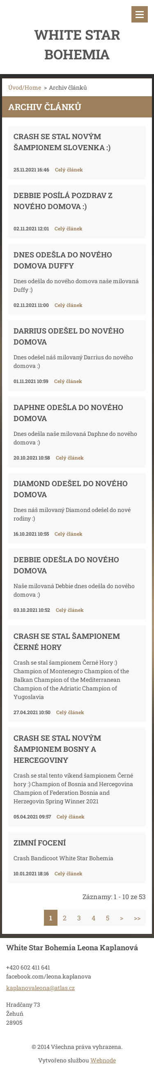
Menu (139, 14)
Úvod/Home (24, 87)
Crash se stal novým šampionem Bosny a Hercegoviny (57, 749)
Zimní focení (40, 843)
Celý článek (69, 169)
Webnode (103, 1060)
